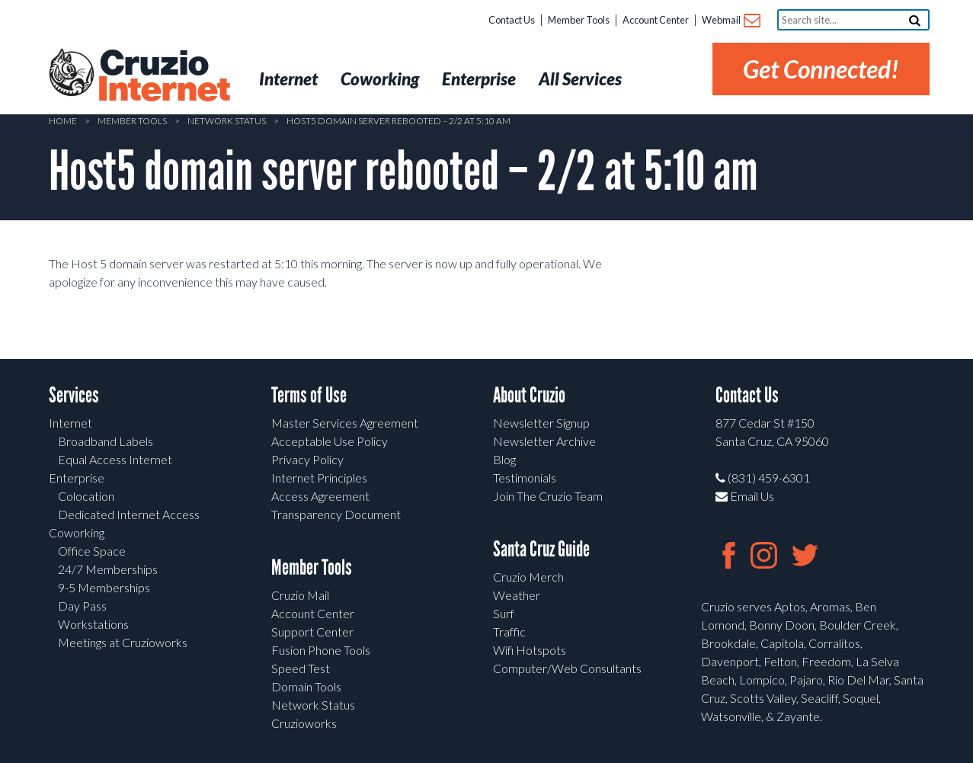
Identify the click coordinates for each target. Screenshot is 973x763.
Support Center (312, 631)
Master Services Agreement (344, 422)
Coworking (76, 532)
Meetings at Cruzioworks (122, 642)
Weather (516, 595)
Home (63, 121)
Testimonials (524, 477)
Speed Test (300, 668)
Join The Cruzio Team (548, 496)
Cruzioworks (304, 723)
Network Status (226, 121)
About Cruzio (529, 395)
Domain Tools (306, 686)
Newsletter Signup (541, 422)
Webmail (730, 21)
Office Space (92, 550)
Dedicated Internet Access (129, 514)
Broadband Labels (105, 441)
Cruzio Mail (300, 595)
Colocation (86, 496)
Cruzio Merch (528, 576)
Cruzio (163, 77)
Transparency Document (336, 514)
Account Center (656, 20)
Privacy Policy (307, 459)
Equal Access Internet (115, 459)
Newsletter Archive (544, 441)
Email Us (744, 496)
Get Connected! (821, 69)
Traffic (509, 631)
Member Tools (579, 20)
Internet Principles (319, 477)
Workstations (93, 624)
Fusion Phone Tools (320, 650)
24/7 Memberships (108, 569)
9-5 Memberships (104, 587)
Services (74, 395)
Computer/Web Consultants (567, 668)
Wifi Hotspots (529, 650)
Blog (504, 459)
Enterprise (76, 477)
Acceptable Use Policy (329, 441)
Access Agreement (320, 496)
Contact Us (511, 20)
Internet (70, 422)
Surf (503, 613)
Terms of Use (309, 395)
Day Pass (82, 605)
